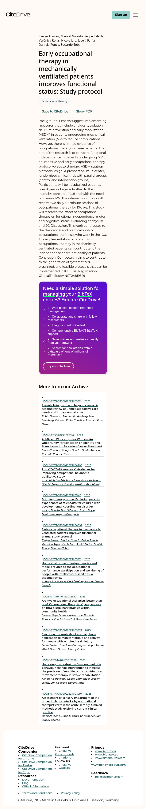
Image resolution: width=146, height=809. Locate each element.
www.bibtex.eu (105, 751)
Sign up (121, 15)
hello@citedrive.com (109, 776)
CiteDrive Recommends (64, 752)
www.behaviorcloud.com (108, 765)
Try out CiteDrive (58, 366)
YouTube (65, 768)
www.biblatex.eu (106, 754)
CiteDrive (65, 764)
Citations (65, 757)
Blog (25, 783)
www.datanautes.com (110, 758)
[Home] (21, 14)
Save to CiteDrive (55, 111)
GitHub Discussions (35, 786)
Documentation (33, 779)
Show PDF (84, 111)
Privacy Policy (70, 793)
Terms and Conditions (37, 793)
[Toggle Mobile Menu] (136, 15)
